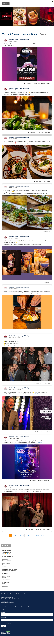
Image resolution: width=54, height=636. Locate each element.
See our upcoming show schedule (41, 83)
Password (3, 617)
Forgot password (7, 623)
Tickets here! (46, 383)
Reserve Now (46, 181)
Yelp (10, 546)
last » (42, 535)
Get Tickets (47, 432)
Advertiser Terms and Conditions (7, 602)
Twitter (7, 546)
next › (37, 535)
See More (34, 94)
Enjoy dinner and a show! (43, 132)
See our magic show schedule (42, 529)
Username (3, 612)
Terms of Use (26, 593)
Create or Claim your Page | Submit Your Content (10, 598)
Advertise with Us (4, 601)
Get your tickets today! (44, 480)
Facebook (2, 546)
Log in (3, 626)
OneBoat (9, 606)
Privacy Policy (32, 593)
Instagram (5, 546)
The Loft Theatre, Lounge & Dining (20, 34)
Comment (27, 83)
